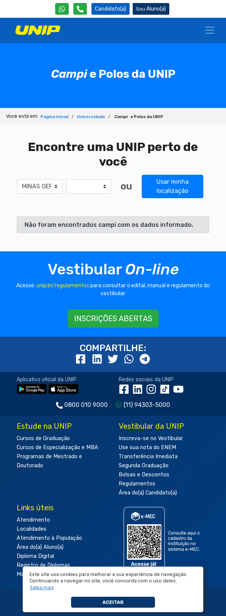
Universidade (91, 116)
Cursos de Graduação (43, 438)
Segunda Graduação (144, 465)
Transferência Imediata (148, 456)
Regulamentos (137, 483)
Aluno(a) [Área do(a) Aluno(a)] (151, 9)
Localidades (31, 529)
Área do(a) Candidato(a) (148, 493)
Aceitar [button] (113, 602)
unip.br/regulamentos (62, 285)
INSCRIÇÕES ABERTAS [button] (113, 318)
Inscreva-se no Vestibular (151, 438)
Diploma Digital (35, 556)
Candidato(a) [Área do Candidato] (110, 9)
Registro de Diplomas (43, 565)
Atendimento (33, 520)
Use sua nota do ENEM (147, 447)
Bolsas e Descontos (144, 474)
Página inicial (54, 116)
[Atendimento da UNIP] (80, 9)
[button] (42, 587)
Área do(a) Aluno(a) (40, 547)
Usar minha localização (172, 186)
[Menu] (210, 30)
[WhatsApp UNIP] (62, 9)
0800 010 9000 (86, 404)
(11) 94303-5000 (147, 404)
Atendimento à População (49, 538)
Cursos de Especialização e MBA (57, 447)
